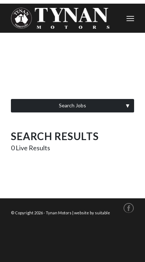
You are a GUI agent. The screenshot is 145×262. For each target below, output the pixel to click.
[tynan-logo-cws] (60, 18)
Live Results (30, 148)
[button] (72, 105)
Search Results (55, 136)
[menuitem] (130, 18)
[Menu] (130, 18)
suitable (102, 212)
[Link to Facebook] (128, 207)
